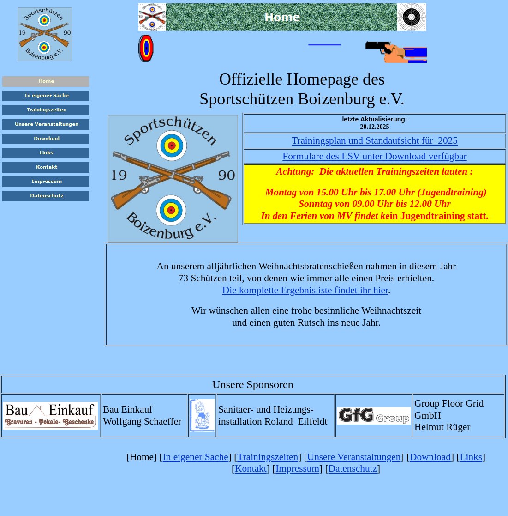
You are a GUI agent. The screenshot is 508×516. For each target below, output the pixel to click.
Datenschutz (353, 468)
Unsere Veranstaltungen (354, 456)
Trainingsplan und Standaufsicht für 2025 (375, 140)
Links (471, 456)
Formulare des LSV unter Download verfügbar (374, 156)
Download (430, 456)
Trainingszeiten (267, 456)
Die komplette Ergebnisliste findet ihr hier (305, 290)
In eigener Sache (195, 456)
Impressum (297, 468)
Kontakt (251, 468)
